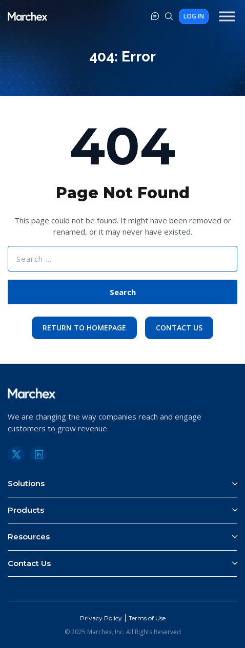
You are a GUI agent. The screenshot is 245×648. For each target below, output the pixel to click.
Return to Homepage (84, 327)
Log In (193, 16)
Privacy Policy (101, 618)
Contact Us (179, 327)
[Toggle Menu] (227, 16)
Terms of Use (147, 618)
